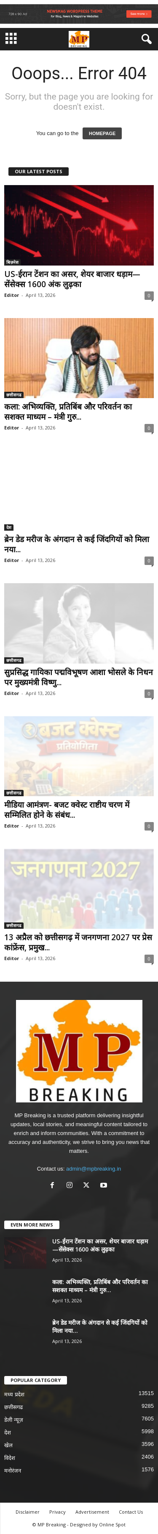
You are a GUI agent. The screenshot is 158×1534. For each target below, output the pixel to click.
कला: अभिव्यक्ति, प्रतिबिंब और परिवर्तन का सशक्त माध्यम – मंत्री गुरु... (68, 411)
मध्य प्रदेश (14, 1394)
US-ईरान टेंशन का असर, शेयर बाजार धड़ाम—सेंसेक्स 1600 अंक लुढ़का (72, 279)
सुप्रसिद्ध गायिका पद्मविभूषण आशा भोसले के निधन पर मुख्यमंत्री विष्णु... (78, 677)
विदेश (9, 1458)
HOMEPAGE (102, 133)
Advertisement (92, 1512)
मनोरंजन (12, 1471)
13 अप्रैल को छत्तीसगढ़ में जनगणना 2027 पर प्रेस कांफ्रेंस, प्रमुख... (78, 942)
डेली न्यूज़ (13, 1420)
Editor (11, 295)
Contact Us (131, 1512)
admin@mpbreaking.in (93, 1169)
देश (8, 527)
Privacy (57, 1512)
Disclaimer (28, 1512)
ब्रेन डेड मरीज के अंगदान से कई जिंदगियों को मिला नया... (76, 544)
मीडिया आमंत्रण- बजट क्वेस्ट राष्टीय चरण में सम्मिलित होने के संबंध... (66, 809)
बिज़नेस (12, 262)
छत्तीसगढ (13, 395)
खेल (8, 1445)
